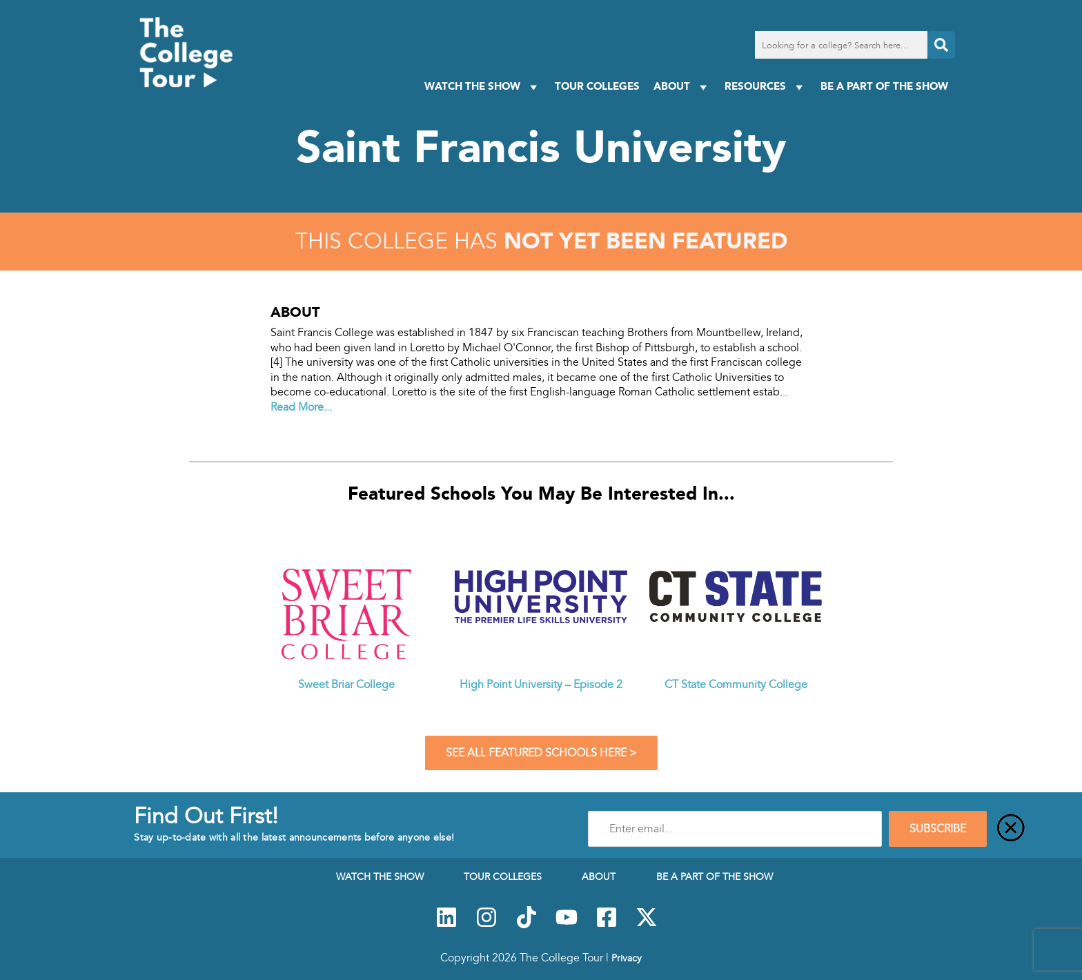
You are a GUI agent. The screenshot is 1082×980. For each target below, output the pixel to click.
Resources (766, 86)
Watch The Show (482, 86)
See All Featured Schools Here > (541, 753)
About (682, 86)
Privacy (626, 958)
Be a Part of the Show (884, 86)
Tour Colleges (597, 86)
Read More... (301, 407)
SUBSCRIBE (937, 829)
